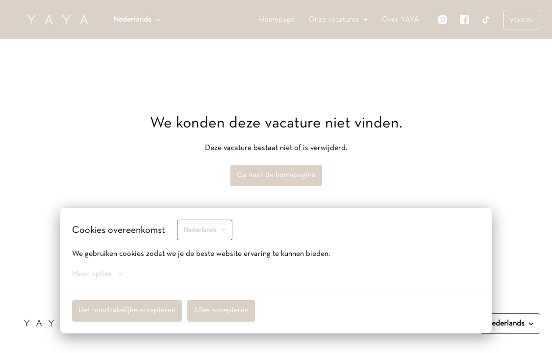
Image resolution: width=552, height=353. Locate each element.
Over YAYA (400, 20)
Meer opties (97, 274)
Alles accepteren (221, 310)
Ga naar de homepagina (276, 175)
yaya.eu (522, 20)
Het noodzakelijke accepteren (127, 310)
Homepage (277, 20)
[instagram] (442, 19)
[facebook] (464, 19)
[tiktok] (486, 19)
